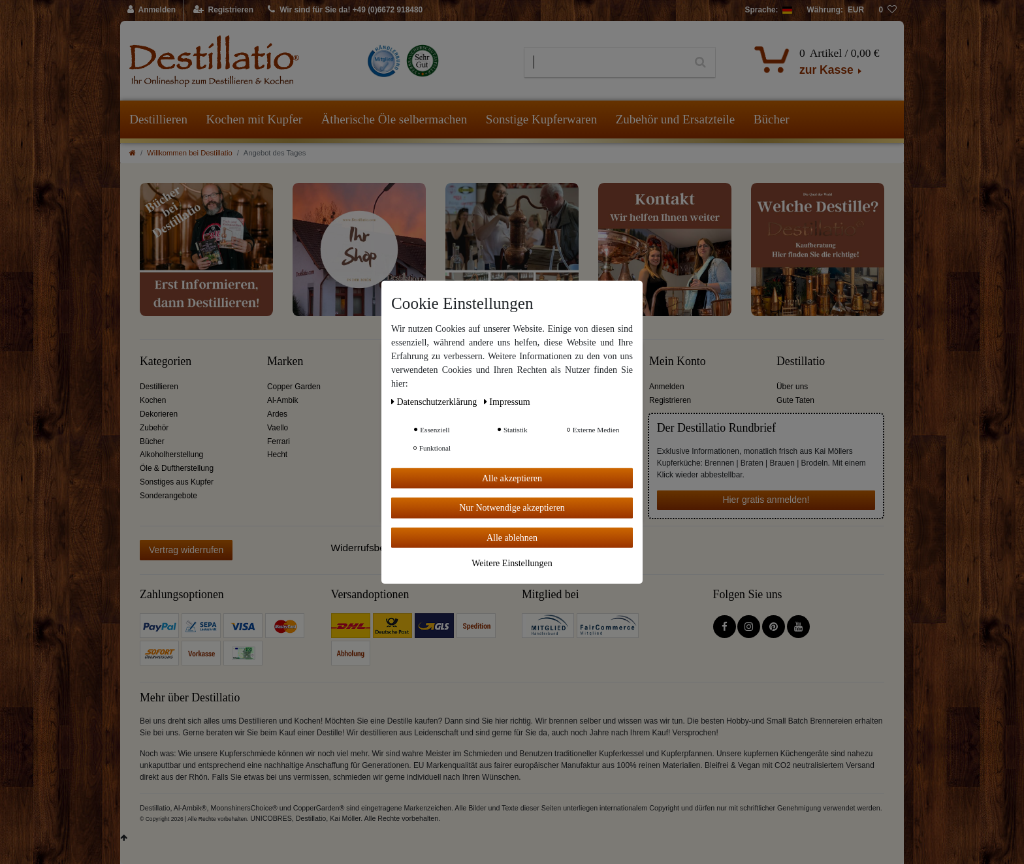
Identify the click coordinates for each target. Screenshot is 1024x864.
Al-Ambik (282, 400)
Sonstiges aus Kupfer (177, 482)
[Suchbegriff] (605, 63)
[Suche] (700, 63)
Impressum (507, 401)
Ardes (277, 414)
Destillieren (158, 119)
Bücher (772, 119)
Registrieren (670, 400)
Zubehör (154, 427)
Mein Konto (677, 361)
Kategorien (165, 361)
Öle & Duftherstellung (177, 468)
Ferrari (278, 441)
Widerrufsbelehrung (375, 547)
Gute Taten (795, 400)
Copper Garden (294, 386)
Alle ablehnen (512, 537)
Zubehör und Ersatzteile (675, 119)
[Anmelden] (152, 10)
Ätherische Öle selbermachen (394, 119)
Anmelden (666, 386)
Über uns (792, 386)
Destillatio (800, 361)
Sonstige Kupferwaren (541, 119)
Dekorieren (159, 414)
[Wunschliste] (887, 10)
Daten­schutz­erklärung (435, 401)
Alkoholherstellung (171, 454)
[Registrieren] (223, 10)
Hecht (277, 454)
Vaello (277, 427)
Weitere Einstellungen (512, 563)
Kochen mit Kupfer (254, 119)
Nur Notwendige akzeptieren (512, 508)
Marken (285, 361)
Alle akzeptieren (512, 478)
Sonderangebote (168, 495)
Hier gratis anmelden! (765, 499)
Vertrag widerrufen (186, 550)
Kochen (153, 400)
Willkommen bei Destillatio (189, 153)
